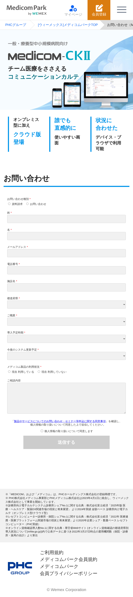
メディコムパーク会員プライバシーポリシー (68, 570)
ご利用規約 (51, 552)
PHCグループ (15, 25)
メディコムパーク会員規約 (68, 559)
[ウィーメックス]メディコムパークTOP (68, 25)
